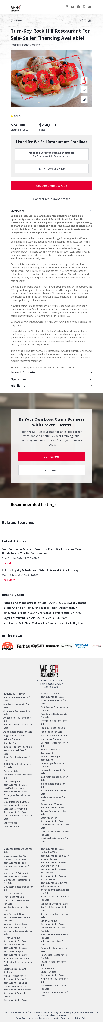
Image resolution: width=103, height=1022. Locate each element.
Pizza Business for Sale (16, 958)
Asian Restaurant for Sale (17, 731)
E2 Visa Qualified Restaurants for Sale (52, 695)
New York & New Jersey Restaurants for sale (16, 926)
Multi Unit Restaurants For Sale (16, 902)
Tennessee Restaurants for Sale (54, 956)
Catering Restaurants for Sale (17, 776)
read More (8, 563)
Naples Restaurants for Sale (16, 909)
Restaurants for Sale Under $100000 (52, 850)
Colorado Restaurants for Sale (17, 817)
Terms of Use (67, 1018)
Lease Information (24, 372)
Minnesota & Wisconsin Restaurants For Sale (16, 875)
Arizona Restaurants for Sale (17, 719)
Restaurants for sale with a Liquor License (55, 857)
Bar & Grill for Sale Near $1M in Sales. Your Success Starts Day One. (43, 623)
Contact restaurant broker (51, 199)
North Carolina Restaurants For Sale (15, 939)
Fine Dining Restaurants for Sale (54, 715)
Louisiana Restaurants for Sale (55, 826)
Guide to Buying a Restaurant (50, 751)
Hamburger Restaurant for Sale (53, 765)
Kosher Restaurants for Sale (54, 812)
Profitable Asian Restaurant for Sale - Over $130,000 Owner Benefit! (44, 602)
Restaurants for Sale (15, 1000)
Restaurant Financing (15, 982)
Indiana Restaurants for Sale (54, 792)
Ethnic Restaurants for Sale (53, 702)
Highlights (18, 385)
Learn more (51, 470)
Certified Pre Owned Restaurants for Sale (15, 790)
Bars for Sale (10, 743)
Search (16, 20)
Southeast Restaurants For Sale (53, 929)
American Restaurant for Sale (17, 712)
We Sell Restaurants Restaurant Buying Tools (17, 977)
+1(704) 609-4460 (51, 169)
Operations (18, 379)
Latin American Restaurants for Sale (52, 819)
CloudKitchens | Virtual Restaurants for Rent (16, 803)
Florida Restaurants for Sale (54, 722)
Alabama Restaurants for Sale (17, 699)
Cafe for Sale (10, 771)
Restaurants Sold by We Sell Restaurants (54, 884)
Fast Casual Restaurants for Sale (54, 709)
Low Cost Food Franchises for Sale (55, 833)
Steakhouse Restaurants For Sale (54, 936)
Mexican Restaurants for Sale (54, 840)
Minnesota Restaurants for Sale (16, 881)
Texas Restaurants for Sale (53, 963)
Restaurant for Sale (31, 222)
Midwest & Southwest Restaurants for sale (15, 861)
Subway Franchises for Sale (53, 943)
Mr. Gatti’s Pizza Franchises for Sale (13, 895)
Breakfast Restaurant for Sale (17, 759)
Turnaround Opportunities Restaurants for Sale (52, 972)
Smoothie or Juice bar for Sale (55, 915)
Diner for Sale (11, 826)
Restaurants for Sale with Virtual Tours (55, 878)
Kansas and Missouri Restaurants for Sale (52, 806)
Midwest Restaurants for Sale (17, 868)
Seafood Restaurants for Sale (54, 909)
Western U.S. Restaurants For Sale (55, 987)
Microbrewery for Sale (15, 855)
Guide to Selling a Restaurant (50, 758)
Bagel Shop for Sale (14, 735)
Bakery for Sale (11, 739)
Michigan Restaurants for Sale (17, 850)
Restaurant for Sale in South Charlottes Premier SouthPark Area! (42, 613)
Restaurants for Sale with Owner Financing (55, 864)
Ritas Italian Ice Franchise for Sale (55, 898)
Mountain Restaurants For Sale (18, 888)
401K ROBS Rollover (14, 693)
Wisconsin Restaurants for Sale (55, 994)
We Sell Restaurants (56, 321)
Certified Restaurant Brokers (14, 970)
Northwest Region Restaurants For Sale (15, 953)
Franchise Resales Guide (54, 735)
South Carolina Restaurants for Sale (52, 922)
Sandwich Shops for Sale (54, 903)
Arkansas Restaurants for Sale (17, 726)
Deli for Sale (10, 822)
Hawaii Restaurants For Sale (53, 772)
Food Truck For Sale (51, 731)
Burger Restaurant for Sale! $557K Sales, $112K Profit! (35, 618)
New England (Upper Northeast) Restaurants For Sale (16, 917)
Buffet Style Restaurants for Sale (17, 765)
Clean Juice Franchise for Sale (17, 797)
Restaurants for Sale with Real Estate (55, 871)
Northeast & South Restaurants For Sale (15, 946)
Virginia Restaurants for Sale (54, 980)
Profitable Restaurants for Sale (18, 963)
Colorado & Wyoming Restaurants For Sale (15, 810)
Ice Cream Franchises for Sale (54, 778)
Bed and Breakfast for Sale (15, 752)
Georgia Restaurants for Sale (54, 744)
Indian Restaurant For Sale (53, 785)
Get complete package (51, 186)
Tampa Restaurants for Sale (54, 950)
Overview (17, 211)
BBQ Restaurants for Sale (17, 746)
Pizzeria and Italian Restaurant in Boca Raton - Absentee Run (39, 608)
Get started (52, 456)
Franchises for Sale (51, 739)
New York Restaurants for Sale (17, 932)
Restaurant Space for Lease (15, 995)
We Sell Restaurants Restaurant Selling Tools (17, 988)
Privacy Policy (81, 1018)
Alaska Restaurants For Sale (16, 706)
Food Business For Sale (53, 727)
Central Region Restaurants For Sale (15, 783)
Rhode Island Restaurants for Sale (55, 891)
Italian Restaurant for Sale (53, 799)
